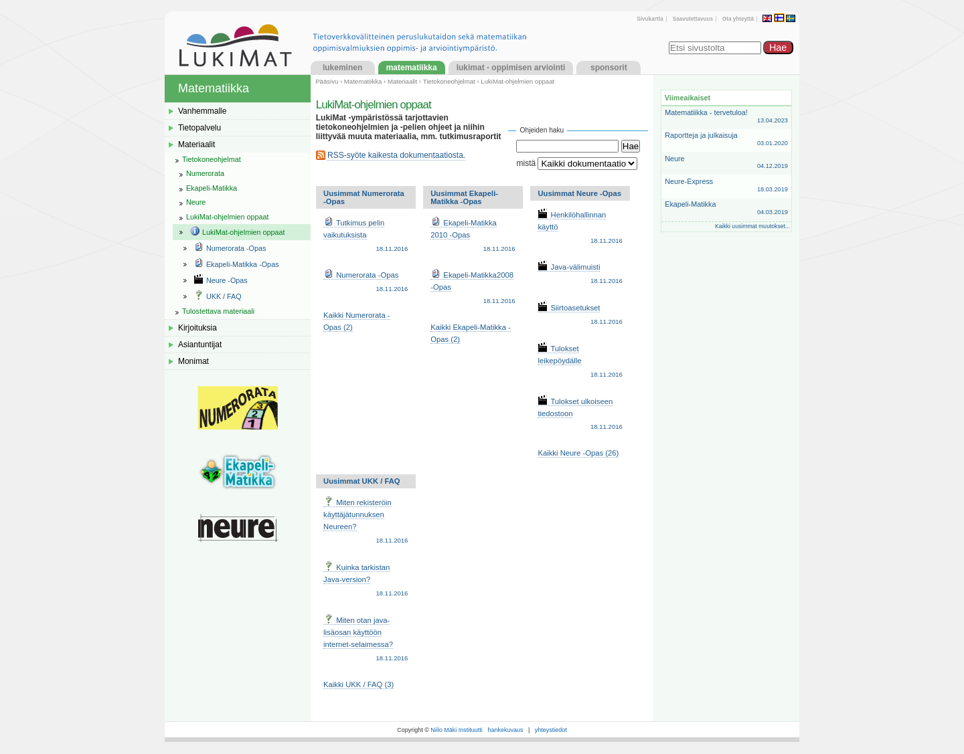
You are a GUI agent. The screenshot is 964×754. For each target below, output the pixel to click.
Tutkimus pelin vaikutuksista (365, 236)
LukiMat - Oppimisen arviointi (511, 67)
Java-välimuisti (580, 274)
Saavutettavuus (693, 19)
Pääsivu (326, 81)
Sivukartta (650, 19)
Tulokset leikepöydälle (580, 362)
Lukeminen (342, 67)
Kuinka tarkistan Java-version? (365, 580)
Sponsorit (608, 67)
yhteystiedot (551, 730)
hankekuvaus (505, 730)
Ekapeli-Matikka (726, 208)
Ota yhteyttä (738, 19)
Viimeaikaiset (687, 98)
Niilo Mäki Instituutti (456, 730)
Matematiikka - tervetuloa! (726, 116)
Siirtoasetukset (580, 315)
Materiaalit (402, 81)
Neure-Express (726, 185)
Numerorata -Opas (365, 282)
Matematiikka (411, 67)
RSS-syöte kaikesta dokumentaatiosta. (396, 155)
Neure (726, 163)
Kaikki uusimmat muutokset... (752, 226)
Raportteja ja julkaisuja (726, 139)
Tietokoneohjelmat (449, 81)
